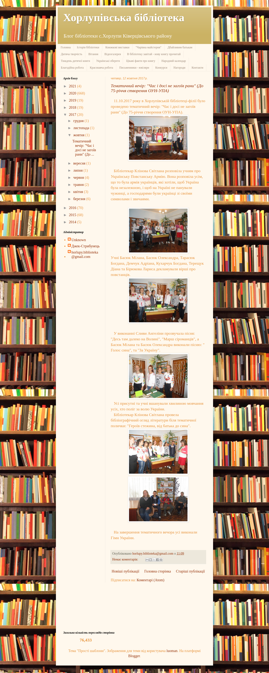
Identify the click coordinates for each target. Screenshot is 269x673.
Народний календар (173, 60)
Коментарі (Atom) (150, 580)
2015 (73, 215)
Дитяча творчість (71, 54)
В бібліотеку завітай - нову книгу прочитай (154, 54)
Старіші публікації (190, 571)
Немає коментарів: (125, 559)
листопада (81, 128)
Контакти (197, 67)
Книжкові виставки (117, 47)
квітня (78, 192)
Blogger (134, 656)
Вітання (93, 54)
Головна (66, 47)
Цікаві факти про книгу (140, 60)
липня (78, 170)
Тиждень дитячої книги (75, 60)
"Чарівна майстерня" (148, 47)
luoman (171, 651)
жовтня (79, 135)
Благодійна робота (72, 67)
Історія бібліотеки (88, 47)
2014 (73, 222)
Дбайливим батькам (180, 47)
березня (79, 199)
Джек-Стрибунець (85, 246)
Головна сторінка (157, 571)
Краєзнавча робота (101, 67)
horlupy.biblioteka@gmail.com (84, 254)
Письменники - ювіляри (134, 67)
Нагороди (179, 67)
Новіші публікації (125, 571)
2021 (73, 86)
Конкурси (161, 67)
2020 (73, 93)
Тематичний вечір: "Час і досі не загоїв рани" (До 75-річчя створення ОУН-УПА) (157, 88)
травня (79, 185)
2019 (73, 100)
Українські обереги (108, 60)
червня (79, 177)
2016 (73, 208)
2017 (73, 115)
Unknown (78, 240)
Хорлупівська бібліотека (123, 17)
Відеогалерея (113, 54)
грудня (79, 121)
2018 (73, 107)
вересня (79, 163)
